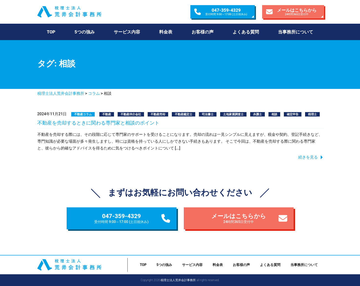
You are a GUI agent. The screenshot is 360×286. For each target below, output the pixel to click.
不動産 (106, 114)
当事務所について (295, 31)
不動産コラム (83, 114)
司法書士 (208, 114)
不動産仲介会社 (131, 114)
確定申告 (292, 114)
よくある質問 (246, 31)
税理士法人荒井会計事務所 (79, 12)
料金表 (165, 31)
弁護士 (257, 114)
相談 (274, 114)
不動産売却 (158, 114)
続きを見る (308, 157)
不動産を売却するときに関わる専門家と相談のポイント (98, 123)
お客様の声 (203, 31)
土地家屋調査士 (233, 114)
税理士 (312, 114)
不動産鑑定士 (183, 114)
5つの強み (84, 31)
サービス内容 (127, 31)
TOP (51, 31)
